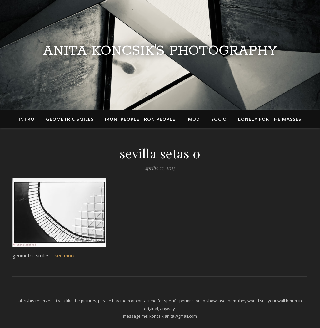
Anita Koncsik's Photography (160, 51)
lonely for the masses (269, 119)
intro (27, 119)
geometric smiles (70, 119)
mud (194, 119)
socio (219, 119)
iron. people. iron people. (141, 119)
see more (65, 255)
